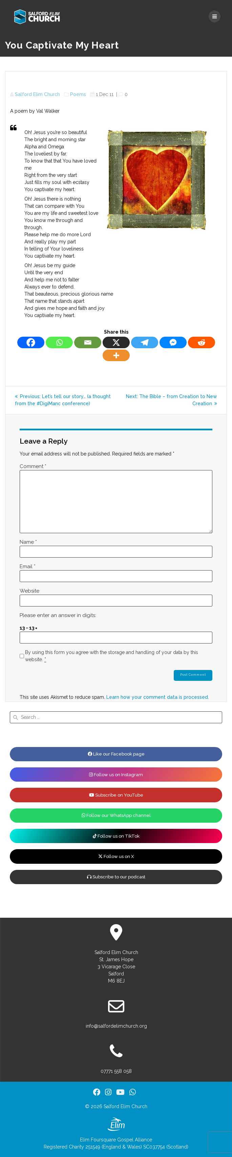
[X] (116, 342)
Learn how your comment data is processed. (157, 697)
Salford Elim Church (37, 94)
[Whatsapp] (59, 342)
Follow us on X (116, 856)
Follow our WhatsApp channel (116, 815)
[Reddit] (201, 342)
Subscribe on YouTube (116, 795)
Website (29, 591)
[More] (116, 355)
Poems (78, 94)
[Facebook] (30, 342)
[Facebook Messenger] (173, 342)
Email (28, 566)
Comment (33, 466)
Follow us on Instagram (116, 774)
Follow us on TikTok (116, 836)
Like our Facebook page (116, 754)
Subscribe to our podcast (116, 876)
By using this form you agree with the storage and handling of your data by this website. (111, 656)
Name (28, 542)
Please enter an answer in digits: (58, 615)
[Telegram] (144, 342)
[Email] (87, 342)
